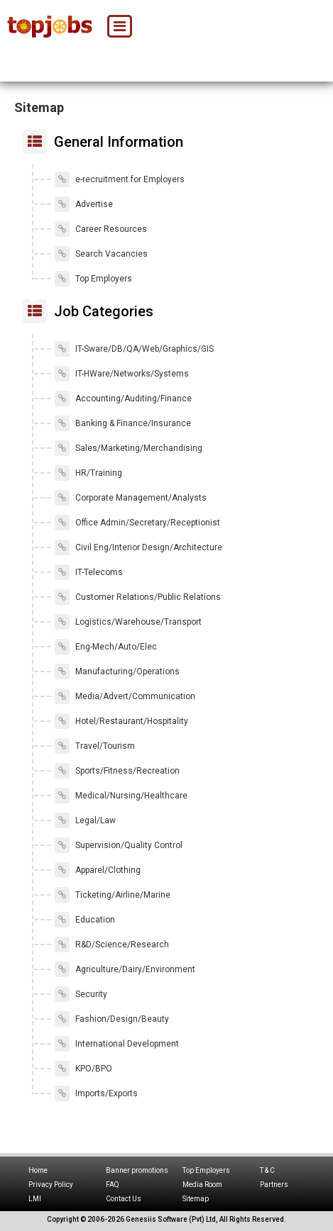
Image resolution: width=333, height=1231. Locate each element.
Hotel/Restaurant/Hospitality (121, 721)
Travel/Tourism (95, 746)
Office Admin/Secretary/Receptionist (137, 523)
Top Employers (93, 279)
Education (85, 920)
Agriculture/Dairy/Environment (125, 969)
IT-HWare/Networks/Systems (122, 374)
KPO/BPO (83, 1069)
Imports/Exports (96, 1093)
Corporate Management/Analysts (131, 498)
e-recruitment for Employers (120, 179)
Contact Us (123, 1199)
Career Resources (101, 229)
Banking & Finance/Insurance (123, 423)
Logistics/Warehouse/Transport (128, 622)
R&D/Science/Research (112, 944)
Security (81, 994)
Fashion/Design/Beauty (112, 1019)
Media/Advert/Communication (125, 696)
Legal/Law (85, 820)
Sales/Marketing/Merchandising (128, 448)
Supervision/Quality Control (118, 845)
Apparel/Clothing (98, 870)
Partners (274, 1184)
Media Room (202, 1184)
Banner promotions (137, 1170)
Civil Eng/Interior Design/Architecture (138, 547)
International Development (117, 1044)
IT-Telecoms (89, 572)
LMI (34, 1199)
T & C (267, 1170)
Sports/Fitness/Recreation (117, 771)
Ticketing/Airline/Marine (112, 895)
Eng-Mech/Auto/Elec (106, 647)
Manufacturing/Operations (117, 671)
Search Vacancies (101, 254)
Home (38, 1170)
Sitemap (195, 1199)
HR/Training (88, 473)
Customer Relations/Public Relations (138, 597)
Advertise (84, 204)
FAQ (112, 1184)
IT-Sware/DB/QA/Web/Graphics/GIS (134, 349)
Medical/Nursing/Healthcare (121, 796)
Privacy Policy (50, 1184)
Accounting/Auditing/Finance (123, 398)
